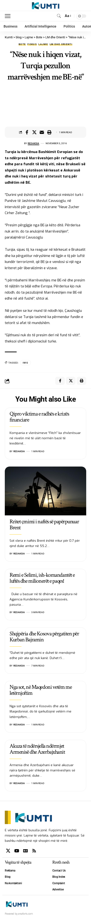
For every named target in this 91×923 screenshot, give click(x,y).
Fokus (32, 44)
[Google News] (25, 851)
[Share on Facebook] (27, 132)
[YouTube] (16, 851)
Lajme (43, 44)
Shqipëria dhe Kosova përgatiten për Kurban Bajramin (44, 636)
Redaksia (33, 143)
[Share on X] (34, 132)
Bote (22, 44)
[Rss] (34, 851)
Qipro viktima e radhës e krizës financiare (39, 416)
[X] (8, 851)
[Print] (49, 132)
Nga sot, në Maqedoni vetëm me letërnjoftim (41, 690)
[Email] (41, 132)
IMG (25, 362)
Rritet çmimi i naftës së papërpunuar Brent (44, 524)
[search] (58, 16)
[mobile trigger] (9, 16)
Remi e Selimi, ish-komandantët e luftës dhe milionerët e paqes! (42, 578)
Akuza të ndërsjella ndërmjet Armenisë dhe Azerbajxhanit (37, 749)
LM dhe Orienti (61, 44)
